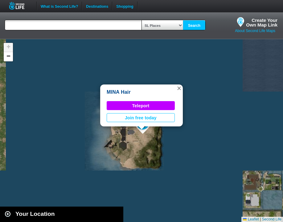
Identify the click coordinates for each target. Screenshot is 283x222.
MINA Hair (119, 92)
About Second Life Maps (255, 31)
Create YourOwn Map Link (261, 22)
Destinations (97, 5)
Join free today (141, 117)
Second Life (20, 6)
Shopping (124, 5)
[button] (179, 88)
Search (194, 25)
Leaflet (251, 219)
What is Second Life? (59, 5)
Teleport (141, 105)
